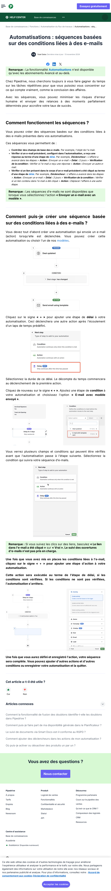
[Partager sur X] (60, 64)
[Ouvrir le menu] (8, 6)
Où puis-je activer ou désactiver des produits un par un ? (40, 745)
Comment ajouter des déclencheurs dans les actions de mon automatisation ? (53, 738)
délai (52, 156)
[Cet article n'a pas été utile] (24, 689)
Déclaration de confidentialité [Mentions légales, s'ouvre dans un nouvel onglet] (49, 875)
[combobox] (63, 17)
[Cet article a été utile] (8, 689)
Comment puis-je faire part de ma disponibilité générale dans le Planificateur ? (53, 725)
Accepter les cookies (56, 884)
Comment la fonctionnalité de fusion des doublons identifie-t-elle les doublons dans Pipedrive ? (54, 716)
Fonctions (34, 26)
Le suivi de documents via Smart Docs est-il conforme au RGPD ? (46, 731)
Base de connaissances (17, 26)
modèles (63, 240)
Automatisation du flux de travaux (56, 26)
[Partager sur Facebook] (48, 64)
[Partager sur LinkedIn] (54, 64)
